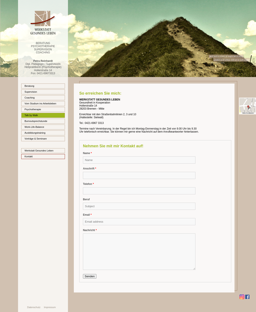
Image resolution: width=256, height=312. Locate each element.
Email (87, 214)
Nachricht (90, 230)
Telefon (88, 184)
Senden (90, 276)
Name (87, 153)
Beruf (86, 199)
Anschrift (89, 168)
